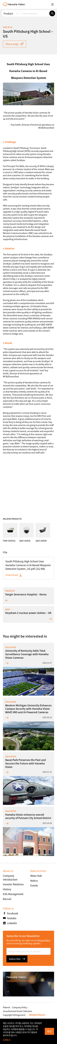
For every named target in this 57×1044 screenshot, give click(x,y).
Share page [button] (14, 44)
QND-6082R (46, 324)
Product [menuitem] (8, 13)
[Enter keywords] (34, 13)
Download (13, 575)
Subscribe (17, 959)
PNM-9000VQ (33, 318)
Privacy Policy (43, 940)
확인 (49, 1031)
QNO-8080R (48, 327)
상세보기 (6, 1039)
